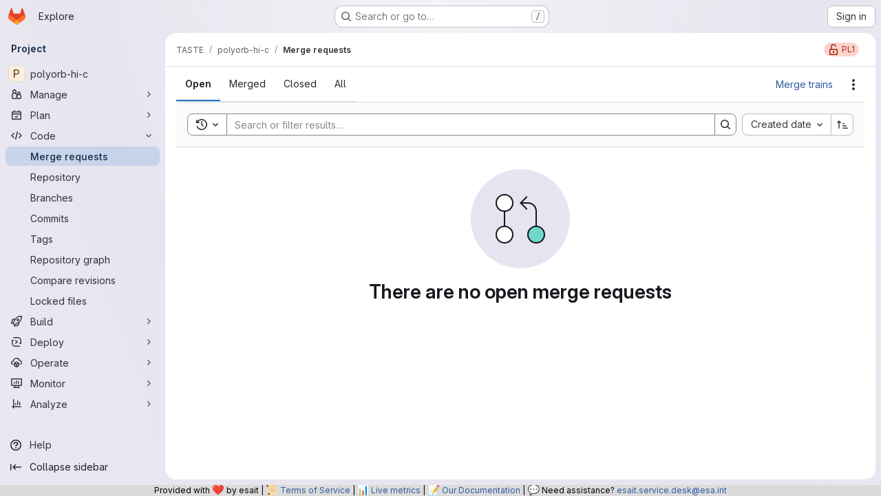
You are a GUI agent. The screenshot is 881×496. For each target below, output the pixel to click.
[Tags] (83, 238)
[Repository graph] (83, 259)
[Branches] (83, 197)
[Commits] (83, 218)
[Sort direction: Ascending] (842, 125)
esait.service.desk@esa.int (672, 490)
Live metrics (396, 490)
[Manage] (83, 94)
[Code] (83, 135)
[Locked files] (83, 300)
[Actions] (853, 85)
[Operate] (83, 362)
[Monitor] (83, 383)
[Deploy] (83, 342)
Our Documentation (481, 490)
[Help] (83, 445)
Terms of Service (315, 490)
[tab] (198, 84)
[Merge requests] (83, 156)
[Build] (83, 321)
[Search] (464, 124)
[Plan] (83, 115)
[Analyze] (83, 403)
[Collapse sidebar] (83, 467)
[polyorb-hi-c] (83, 73)
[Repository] (83, 176)
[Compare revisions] (83, 280)
